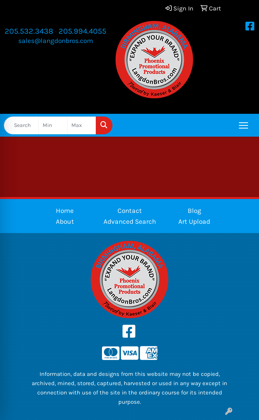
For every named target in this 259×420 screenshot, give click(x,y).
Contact (129, 210)
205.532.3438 (29, 31)
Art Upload (194, 221)
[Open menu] (243, 125)
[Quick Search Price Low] (52, 125)
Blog (194, 210)
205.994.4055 (82, 31)
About (65, 221)
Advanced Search (130, 221)
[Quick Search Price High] (81, 125)
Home (65, 210)
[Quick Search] (21, 125)
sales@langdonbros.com (55, 41)
